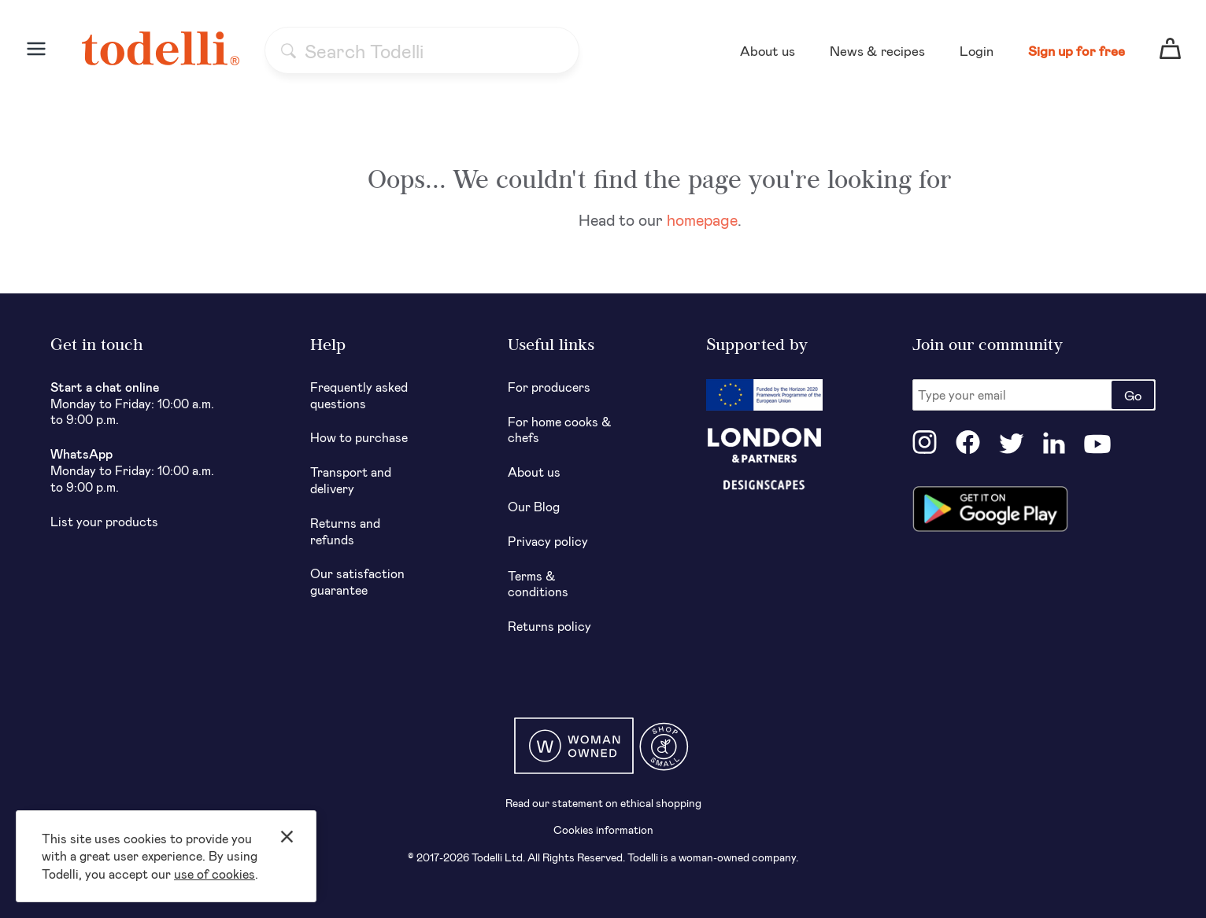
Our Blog (534, 506)
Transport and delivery (350, 480)
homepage (702, 219)
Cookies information (603, 829)
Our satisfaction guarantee (357, 581)
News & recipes (877, 50)
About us (767, 50)
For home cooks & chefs (560, 429)
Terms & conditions (538, 583)
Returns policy (549, 625)
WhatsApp (81, 453)
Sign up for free (1076, 50)
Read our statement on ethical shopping (603, 802)
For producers (549, 386)
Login (976, 50)
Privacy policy (548, 540)
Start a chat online (105, 386)
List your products (104, 521)
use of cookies (214, 873)
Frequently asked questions (359, 395)
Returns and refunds (345, 531)
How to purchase (359, 437)
